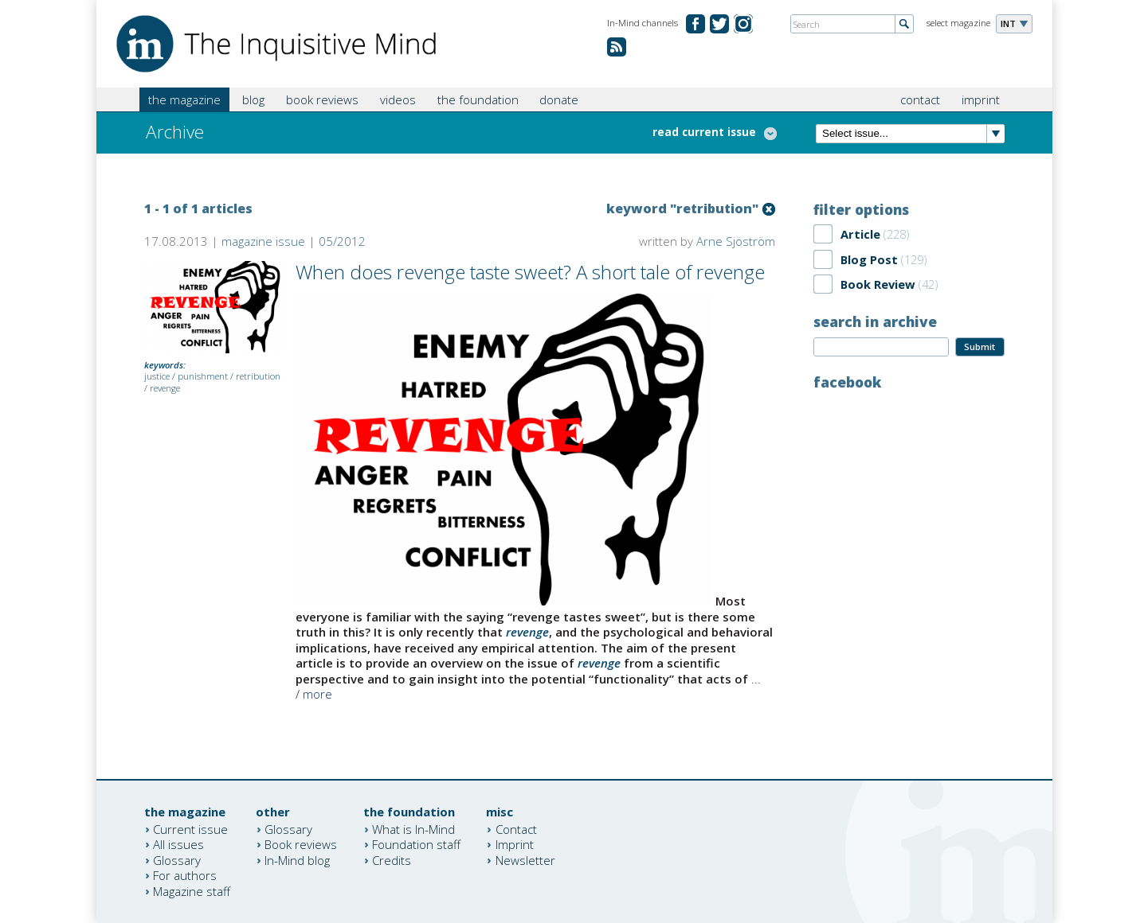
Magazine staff (191, 890)
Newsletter (525, 859)
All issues (178, 844)
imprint (981, 99)
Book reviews (300, 844)
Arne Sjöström (735, 241)
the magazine (184, 99)
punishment (203, 376)
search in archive (875, 321)
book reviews (322, 99)
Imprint (515, 844)
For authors (185, 875)
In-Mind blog (297, 859)
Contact (516, 828)
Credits (391, 859)
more (317, 694)
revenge (165, 388)
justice (157, 376)
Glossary (177, 859)
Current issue (190, 828)
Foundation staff (416, 844)
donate (558, 99)
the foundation (478, 99)
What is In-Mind (413, 828)
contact (920, 99)
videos (398, 99)
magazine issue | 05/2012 (293, 241)
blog (253, 99)
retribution (258, 376)
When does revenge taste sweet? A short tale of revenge (530, 272)
